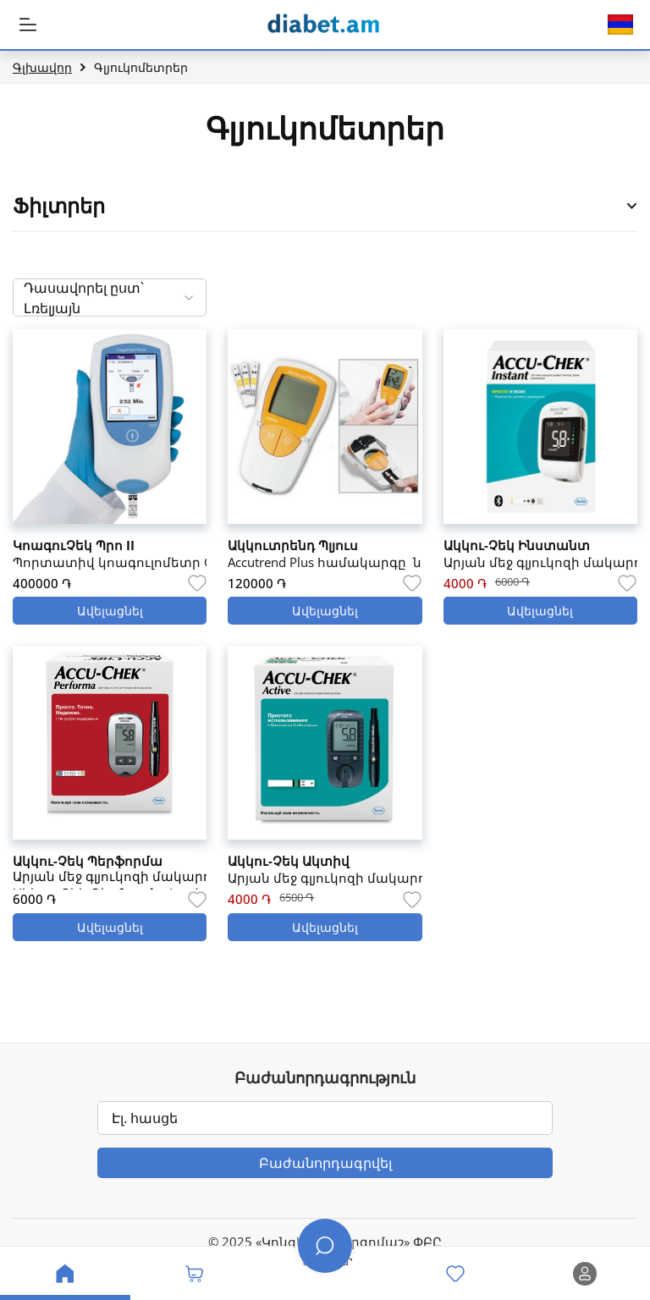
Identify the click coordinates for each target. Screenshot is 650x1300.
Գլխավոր (42, 67)
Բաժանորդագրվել (325, 1163)
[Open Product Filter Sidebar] (632, 206)
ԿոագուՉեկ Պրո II (74, 545)
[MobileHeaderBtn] (28, 24)
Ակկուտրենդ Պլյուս (293, 545)
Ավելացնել (110, 611)
